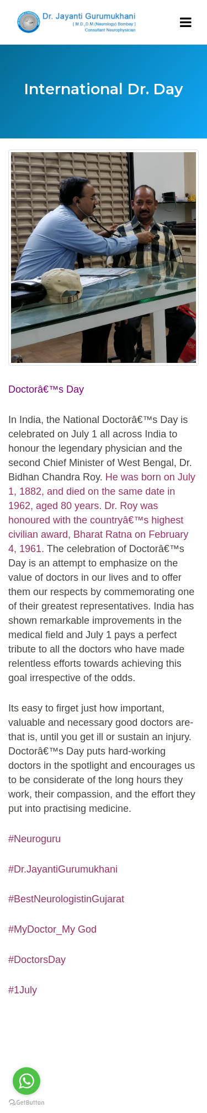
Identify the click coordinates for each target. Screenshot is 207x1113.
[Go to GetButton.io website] (26, 1102)
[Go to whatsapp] (26, 1081)
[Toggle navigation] (186, 22)
